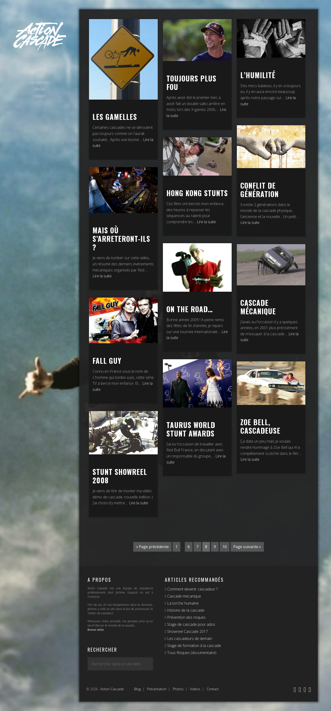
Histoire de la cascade (185, 610)
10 (224, 546)
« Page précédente (152, 546)
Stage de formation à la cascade (193, 645)
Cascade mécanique (258, 306)
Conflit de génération (259, 189)
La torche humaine (182, 603)
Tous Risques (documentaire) (191, 652)
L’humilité (257, 75)
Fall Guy (107, 360)
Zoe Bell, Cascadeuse (260, 426)
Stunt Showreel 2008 (120, 475)
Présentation (156, 689)
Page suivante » (247, 546)
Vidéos (195, 689)
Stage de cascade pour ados (190, 624)
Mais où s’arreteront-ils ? (121, 238)
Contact (213, 689)
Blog (137, 689)
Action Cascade (40, 36)
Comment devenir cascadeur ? (192, 589)
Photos (178, 689)
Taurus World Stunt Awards (190, 429)
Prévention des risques (186, 617)
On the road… (189, 309)
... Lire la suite (205, 221)
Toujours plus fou (191, 82)
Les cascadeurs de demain (189, 638)
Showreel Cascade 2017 (187, 631)
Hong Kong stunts (197, 193)
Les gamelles (115, 116)
